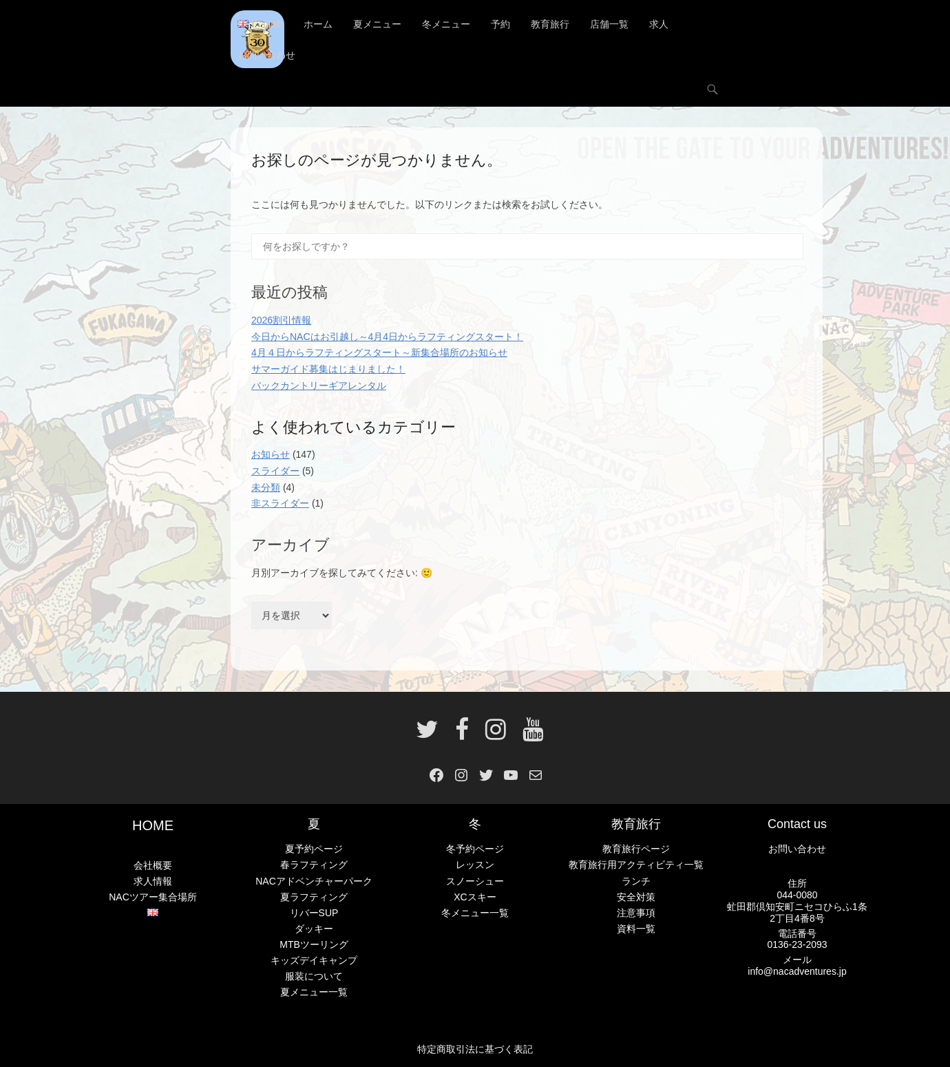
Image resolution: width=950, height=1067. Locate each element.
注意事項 (636, 912)
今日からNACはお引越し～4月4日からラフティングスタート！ (387, 336)
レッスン (475, 864)
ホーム (318, 24)
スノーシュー (475, 881)
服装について (314, 976)
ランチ (636, 881)
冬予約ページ (475, 848)
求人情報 (153, 881)
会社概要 (153, 865)
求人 (658, 24)
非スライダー (280, 503)
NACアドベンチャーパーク (313, 881)
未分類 (265, 487)
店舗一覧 (609, 24)
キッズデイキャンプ (314, 960)
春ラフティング (314, 864)
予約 (500, 24)
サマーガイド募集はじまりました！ (328, 368)
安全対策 (636, 896)
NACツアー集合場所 (153, 896)
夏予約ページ (314, 848)
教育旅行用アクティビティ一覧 (636, 864)
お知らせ (270, 454)
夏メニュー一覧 (314, 991)
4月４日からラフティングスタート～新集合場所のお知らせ (379, 352)
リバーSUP (314, 912)
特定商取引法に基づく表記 (475, 1049)
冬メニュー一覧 (475, 912)
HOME (152, 825)
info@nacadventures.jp (797, 971)
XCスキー (475, 896)
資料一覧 (636, 928)
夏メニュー (377, 24)
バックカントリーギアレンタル (318, 385)
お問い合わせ (266, 55)
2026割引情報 (281, 320)
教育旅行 (550, 24)
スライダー (275, 470)
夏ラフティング (314, 896)
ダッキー (314, 928)
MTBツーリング (313, 944)
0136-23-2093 (797, 944)
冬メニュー (446, 24)
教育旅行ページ (636, 848)
